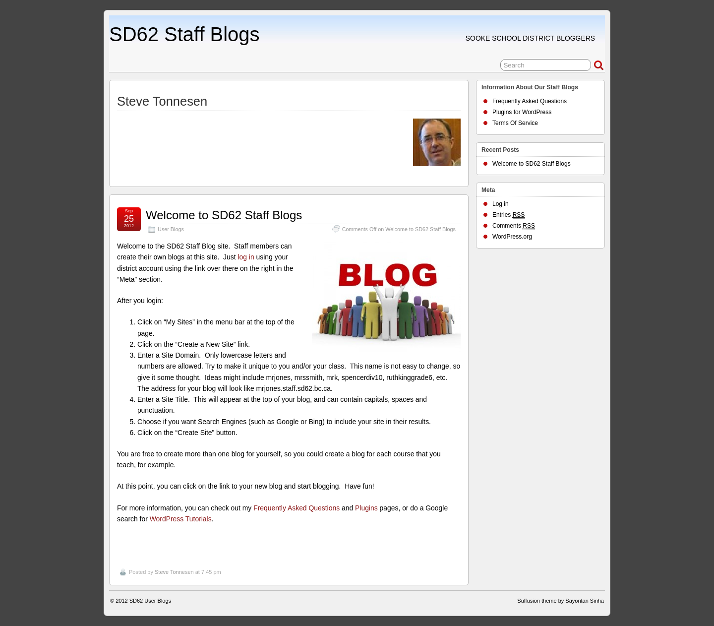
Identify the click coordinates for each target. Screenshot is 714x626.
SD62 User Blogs (150, 601)
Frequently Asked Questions (296, 508)
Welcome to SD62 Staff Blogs (224, 215)
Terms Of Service (515, 123)
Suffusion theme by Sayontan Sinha (560, 601)
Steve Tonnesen (174, 572)
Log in (500, 203)
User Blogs (171, 229)
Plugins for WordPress (521, 112)
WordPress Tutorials (181, 519)
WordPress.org (512, 236)
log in (246, 257)
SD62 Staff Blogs (184, 34)
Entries (508, 215)
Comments (513, 226)
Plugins (366, 508)
